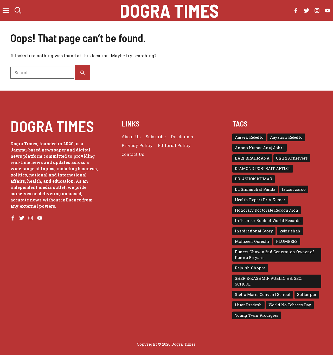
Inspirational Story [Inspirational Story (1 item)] (254, 231)
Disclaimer (182, 136)
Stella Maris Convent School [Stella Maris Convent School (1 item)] (263, 294)
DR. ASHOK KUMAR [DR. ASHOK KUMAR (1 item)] (253, 178)
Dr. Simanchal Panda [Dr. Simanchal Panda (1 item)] (255, 189)
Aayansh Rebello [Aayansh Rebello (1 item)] (286, 137)
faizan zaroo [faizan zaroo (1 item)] (294, 189)
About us (130, 136)
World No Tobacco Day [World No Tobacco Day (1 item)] (289, 304)
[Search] (82, 72)
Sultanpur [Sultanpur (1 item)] (307, 294)
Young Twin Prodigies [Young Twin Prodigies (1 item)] (256, 315)
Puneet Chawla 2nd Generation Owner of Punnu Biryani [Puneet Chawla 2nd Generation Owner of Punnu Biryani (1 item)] (274, 254)
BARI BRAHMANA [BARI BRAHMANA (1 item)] (252, 158)
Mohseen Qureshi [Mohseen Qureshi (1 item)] (252, 241)
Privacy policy (137, 145)
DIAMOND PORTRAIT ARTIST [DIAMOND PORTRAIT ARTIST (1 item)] (262, 168)
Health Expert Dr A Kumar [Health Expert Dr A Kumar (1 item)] (260, 199)
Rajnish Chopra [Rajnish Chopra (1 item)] (250, 267)
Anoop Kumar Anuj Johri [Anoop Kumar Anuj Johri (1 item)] (259, 147)
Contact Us (132, 154)
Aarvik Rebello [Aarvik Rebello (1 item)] (249, 137)
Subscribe (156, 136)
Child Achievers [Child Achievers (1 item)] (292, 158)
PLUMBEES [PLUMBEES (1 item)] (287, 241)
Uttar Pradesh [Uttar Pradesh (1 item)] (248, 304)
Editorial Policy (174, 145)
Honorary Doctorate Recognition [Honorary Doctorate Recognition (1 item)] (266, 210)
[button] (18, 10)
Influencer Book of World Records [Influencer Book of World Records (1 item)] (267, 220)
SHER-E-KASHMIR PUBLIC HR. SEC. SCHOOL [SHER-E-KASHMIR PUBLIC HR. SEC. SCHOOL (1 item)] (268, 281)
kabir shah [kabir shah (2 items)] (289, 231)
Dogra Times (169, 10)
